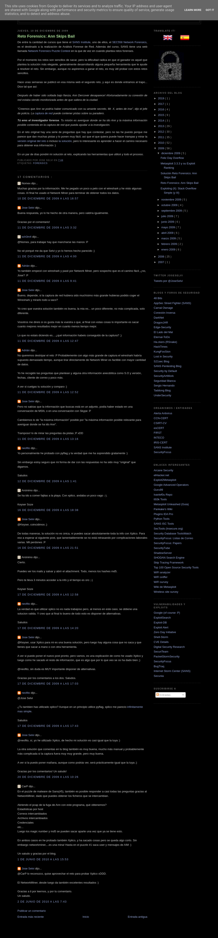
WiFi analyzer (162, 572)
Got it (210, 10)
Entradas (163, 695)
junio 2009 (168, 221)
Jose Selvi (28, 207)
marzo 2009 (169, 238)
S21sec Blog (161, 361)
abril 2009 (167, 232)
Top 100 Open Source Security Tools (176, 567)
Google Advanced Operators (171, 484)
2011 (161, 137)
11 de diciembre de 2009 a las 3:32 (47, 227)
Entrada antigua (137, 916)
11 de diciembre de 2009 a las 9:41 (47, 280)
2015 (161, 115)
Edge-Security (162, 327)
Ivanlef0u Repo (163, 494)
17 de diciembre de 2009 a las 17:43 (48, 725)
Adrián (26, 265)
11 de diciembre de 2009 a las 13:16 (48, 438)
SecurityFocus (162, 452)
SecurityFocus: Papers (168, 543)
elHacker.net (161, 475)
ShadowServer (163, 553)
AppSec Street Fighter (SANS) (172, 303)
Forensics (40, 163)
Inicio (86, 916)
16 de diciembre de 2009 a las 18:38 (48, 510)
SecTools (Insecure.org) (168, 528)
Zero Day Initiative (165, 632)
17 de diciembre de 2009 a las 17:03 (48, 683)
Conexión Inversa (164, 312)
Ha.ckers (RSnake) (165, 342)
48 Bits (158, 298)
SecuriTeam (161, 651)
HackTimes (161, 346)
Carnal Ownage (163, 307)
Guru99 (158, 489)
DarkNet (159, 317)
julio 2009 (167, 216)
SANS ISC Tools (164, 523)
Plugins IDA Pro (163, 514)
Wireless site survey (166, 591)
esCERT (159, 428)
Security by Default (165, 371)
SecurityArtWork (164, 376)
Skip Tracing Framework (169, 562)
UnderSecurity (162, 395)
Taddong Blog (162, 390)
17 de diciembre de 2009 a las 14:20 (48, 628)
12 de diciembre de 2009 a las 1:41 (47, 481)
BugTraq (159, 666)
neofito (26, 448)
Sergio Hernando (164, 385)
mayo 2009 (168, 227)
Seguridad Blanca (165, 380)
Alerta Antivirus (163, 413)
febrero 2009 (169, 244)
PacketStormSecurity (166, 656)
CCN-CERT (161, 418)
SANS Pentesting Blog (167, 366)
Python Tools (161, 518)
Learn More (192, 10)
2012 (161, 131)
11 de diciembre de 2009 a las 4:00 (47, 256)
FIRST (158, 432)
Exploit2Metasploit (165, 479)
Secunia (159, 676)
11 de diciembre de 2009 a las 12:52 (48, 392)
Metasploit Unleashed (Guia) (171, 504)
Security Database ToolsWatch (172, 533)
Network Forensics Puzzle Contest (49, 51)
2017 (161, 103)
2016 (161, 109)
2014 (161, 120)
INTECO (159, 437)
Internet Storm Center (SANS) (172, 671)
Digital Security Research (169, 646)
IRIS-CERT (161, 442)
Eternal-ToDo (162, 337)
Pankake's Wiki (163, 509)
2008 (161, 256)
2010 (161, 142)
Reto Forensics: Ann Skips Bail (46, 36)
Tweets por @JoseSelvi (168, 280)
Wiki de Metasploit (165, 586)
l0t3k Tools (160, 499)
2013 (161, 126)
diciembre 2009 (171, 153)
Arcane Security (163, 470)
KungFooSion (162, 351)
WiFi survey (161, 582)
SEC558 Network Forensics (129, 42)
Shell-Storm (161, 637)
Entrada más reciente (30, 916)
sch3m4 (27, 236)
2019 (161, 98)
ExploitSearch (162, 617)
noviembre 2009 (171, 199)
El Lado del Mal (163, 332)
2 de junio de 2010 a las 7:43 (42, 901)
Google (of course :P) (167, 612)
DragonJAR (161, 322)
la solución (65, 141)
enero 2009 (168, 249)
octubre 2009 (169, 205)
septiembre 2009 (172, 210)
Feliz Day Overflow (172, 158)
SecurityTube (162, 548)
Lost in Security (163, 356)
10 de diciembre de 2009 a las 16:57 (48, 198)
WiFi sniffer (161, 577)
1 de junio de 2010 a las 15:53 (43, 859)
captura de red (44, 113)
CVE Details (161, 642)
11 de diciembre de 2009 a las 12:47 (48, 340)
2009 (161, 148)
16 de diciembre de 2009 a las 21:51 (48, 547)
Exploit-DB (160, 622)
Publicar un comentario (31, 910)
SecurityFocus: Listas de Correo (173, 538)
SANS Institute (81, 42)
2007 (161, 262)
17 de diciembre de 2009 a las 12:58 (48, 594)
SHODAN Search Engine (169, 557)
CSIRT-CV (160, 423)
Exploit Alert (161, 627)
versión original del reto (31, 141)
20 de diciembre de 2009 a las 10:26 (48, 776)
